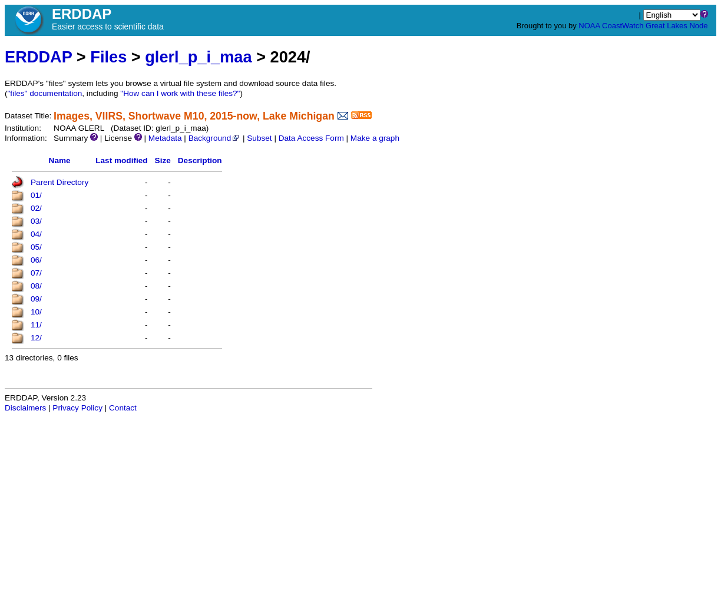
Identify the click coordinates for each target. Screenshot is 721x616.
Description (200, 160)
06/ (36, 260)
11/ (36, 324)
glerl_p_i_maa (198, 57)
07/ (36, 273)
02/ (36, 208)
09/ (36, 298)
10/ (36, 311)
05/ (36, 247)
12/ (36, 337)
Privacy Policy (77, 407)
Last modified (121, 160)
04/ (36, 234)
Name (60, 160)
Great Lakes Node (677, 25)
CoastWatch (622, 25)
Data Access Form (311, 138)
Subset (259, 138)
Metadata (165, 138)
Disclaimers (25, 407)
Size (163, 160)
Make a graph (374, 138)
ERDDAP (38, 57)
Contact (123, 407)
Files (108, 57)
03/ (36, 221)
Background (214, 138)
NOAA (589, 25)
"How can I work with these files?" (180, 93)
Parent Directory (59, 182)
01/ (36, 195)
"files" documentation (45, 93)
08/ (36, 285)
